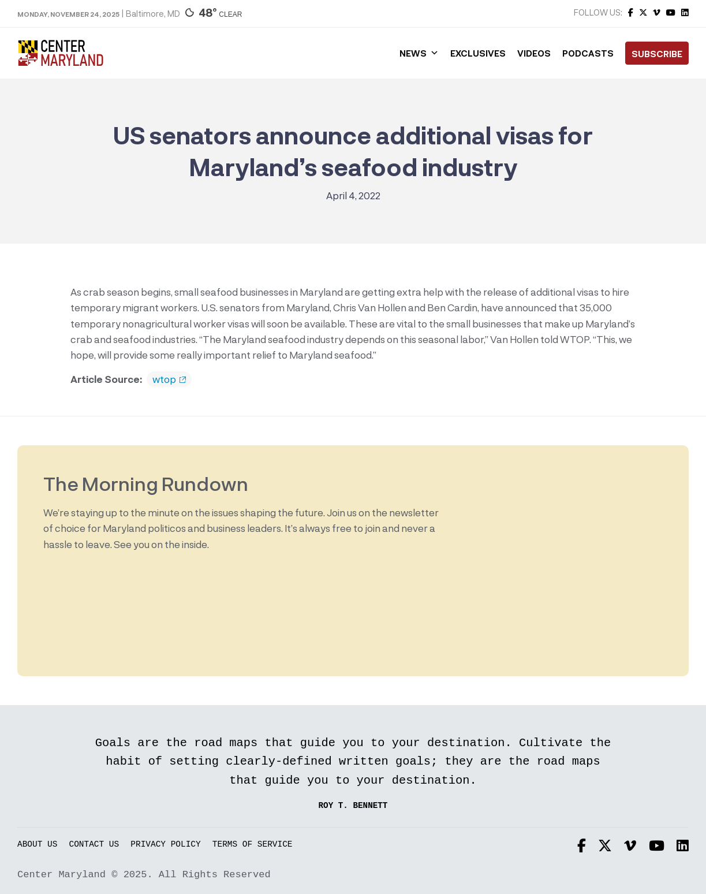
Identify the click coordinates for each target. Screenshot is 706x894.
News (419, 53)
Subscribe (657, 54)
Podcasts (588, 53)
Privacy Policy (165, 844)
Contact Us (94, 844)
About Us (37, 844)
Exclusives (478, 53)
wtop (169, 379)
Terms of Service (252, 844)
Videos (534, 53)
